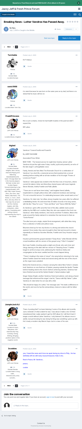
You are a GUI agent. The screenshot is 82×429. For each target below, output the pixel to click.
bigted (12, 145)
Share (58, 29)
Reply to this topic (69, 38)
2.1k (13, 135)
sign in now (50, 397)
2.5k (12, 367)
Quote (30, 66)
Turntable (12, 55)
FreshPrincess (12, 116)
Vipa (13, 28)
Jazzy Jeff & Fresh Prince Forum (21, 8)
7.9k (13, 74)
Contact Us (41, 423)
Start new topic (49, 38)
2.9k (12, 105)
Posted (29, 55)
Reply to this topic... (21, 405)
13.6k (12, 323)
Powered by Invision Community (41, 426)
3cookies (12, 348)
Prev (9, 47)
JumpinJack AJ (12, 304)
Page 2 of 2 (25, 47)
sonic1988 (12, 86)
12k (13, 164)
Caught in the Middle (27, 30)
